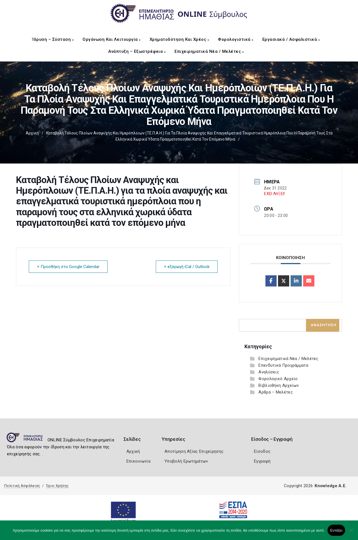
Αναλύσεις (268, 372)
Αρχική (32, 133)
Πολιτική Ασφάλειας (22, 486)
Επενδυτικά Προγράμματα (283, 365)
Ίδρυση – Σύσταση (53, 39)
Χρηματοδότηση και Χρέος (179, 39)
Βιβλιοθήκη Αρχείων (278, 385)
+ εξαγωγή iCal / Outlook (186, 266)
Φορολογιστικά (235, 39)
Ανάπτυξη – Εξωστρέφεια (137, 51)
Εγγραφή (262, 461)
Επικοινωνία (138, 461)
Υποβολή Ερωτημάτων (186, 461)
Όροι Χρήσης (57, 486)
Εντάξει (336, 530)
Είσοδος (262, 451)
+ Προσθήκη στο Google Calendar (68, 266)
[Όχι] (351, 533)
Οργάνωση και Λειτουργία (112, 39)
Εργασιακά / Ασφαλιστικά (291, 39)
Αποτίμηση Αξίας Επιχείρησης (193, 451)
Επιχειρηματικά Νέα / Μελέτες (209, 51)
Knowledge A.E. (331, 485)
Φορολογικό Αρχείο (278, 378)
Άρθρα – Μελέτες (275, 392)
